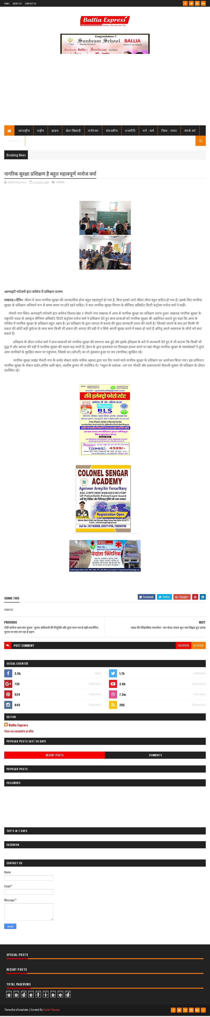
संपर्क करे (190, 131)
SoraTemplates (20, 1011)
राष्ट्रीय (40, 131)
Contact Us (30, 3)
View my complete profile (18, 732)
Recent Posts (55, 756)
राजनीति (130, 131)
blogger (199, 646)
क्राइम (55, 131)
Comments (155, 756)
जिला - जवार (169, 131)
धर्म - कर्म (148, 131)
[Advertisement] (105, 92)
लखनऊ (60, 183)
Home (6, 3)
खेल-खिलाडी (73, 131)
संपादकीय (112, 131)
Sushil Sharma (51, 1011)
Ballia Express (18, 726)
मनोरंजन (93, 131)
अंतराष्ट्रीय (24, 131)
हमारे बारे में (14, 141)
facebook (183, 646)
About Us (17, 3)
